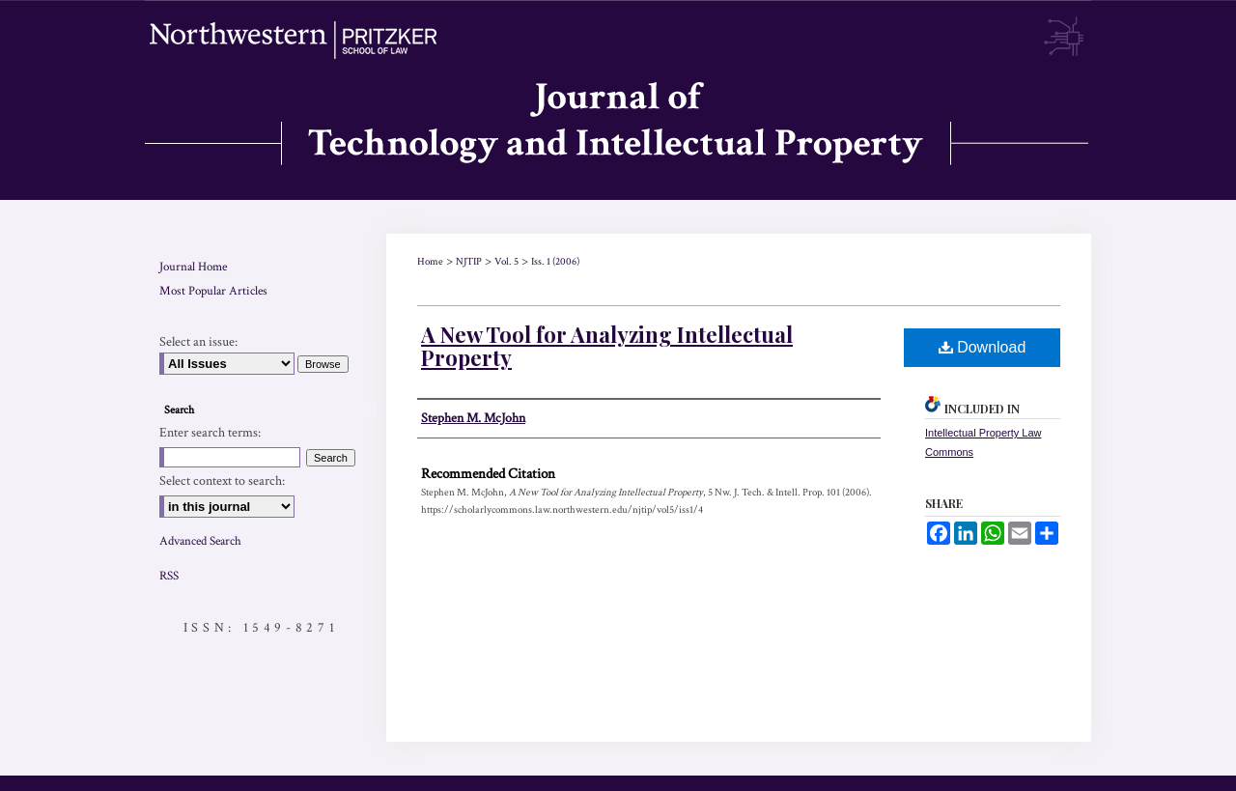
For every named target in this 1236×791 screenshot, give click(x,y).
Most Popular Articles (213, 291)
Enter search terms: (210, 432)
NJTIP (469, 261)
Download (982, 347)
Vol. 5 (506, 261)
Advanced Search (200, 541)
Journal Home (193, 267)
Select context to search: (222, 481)
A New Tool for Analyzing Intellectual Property (607, 346)
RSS (169, 576)
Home (430, 261)
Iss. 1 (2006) (555, 261)
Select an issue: (198, 342)
